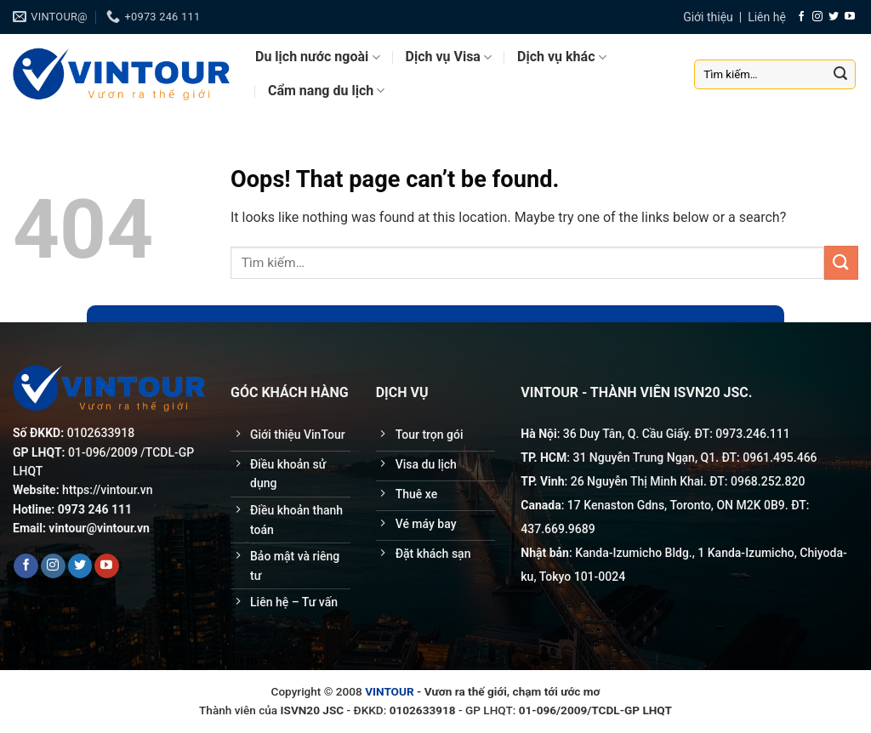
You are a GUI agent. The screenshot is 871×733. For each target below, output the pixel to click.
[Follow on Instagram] (817, 17)
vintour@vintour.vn (99, 528)
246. (758, 433)
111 (780, 433)
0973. (730, 433)
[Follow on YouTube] (850, 17)
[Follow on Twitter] (833, 17)
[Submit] (840, 74)
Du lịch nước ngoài (317, 56)
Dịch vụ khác (561, 56)
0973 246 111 (95, 509)
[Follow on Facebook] (801, 17)
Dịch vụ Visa (449, 56)
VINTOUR (389, 691)
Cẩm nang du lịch (326, 90)
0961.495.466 (780, 457)
